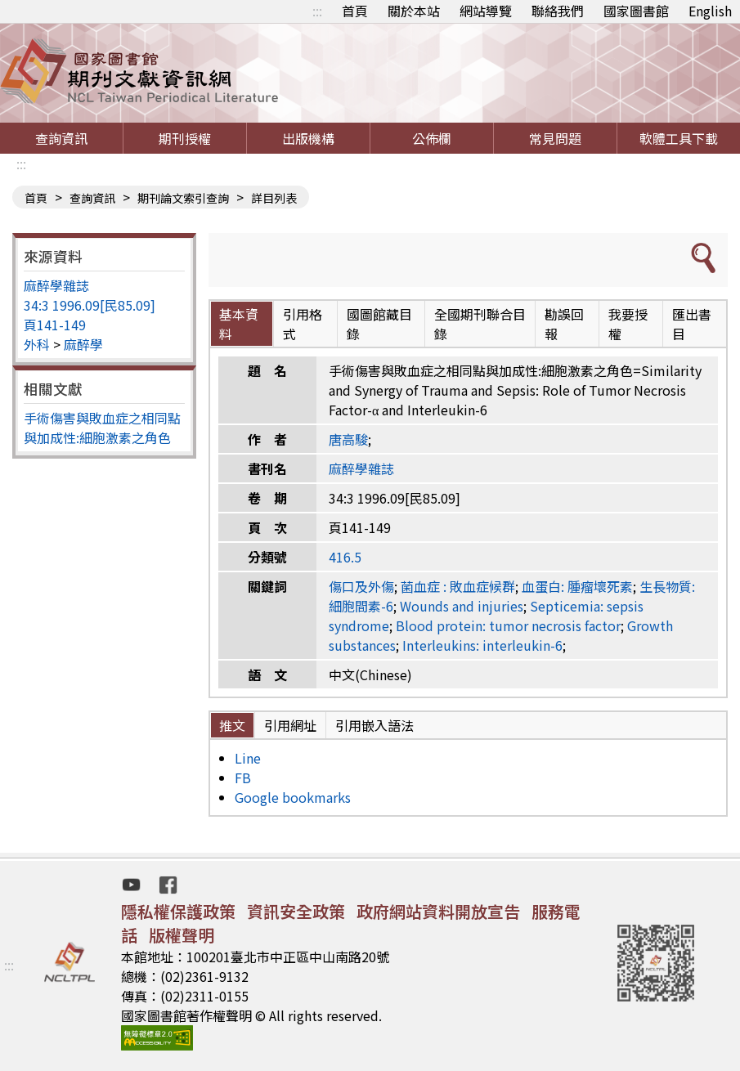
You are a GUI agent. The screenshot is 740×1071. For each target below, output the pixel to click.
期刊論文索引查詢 (183, 198)
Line (248, 758)
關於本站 (414, 10)
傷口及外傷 (361, 586)
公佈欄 (431, 138)
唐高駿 (348, 439)
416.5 (345, 557)
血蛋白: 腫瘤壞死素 (577, 586)
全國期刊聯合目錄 (480, 323)
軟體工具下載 (678, 138)
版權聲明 (181, 935)
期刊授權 (185, 138)
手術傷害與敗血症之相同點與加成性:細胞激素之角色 (102, 427)
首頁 (355, 10)
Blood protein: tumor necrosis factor (508, 625)
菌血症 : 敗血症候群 (458, 586)
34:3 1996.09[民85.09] (89, 305)
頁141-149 (55, 324)
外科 (37, 344)
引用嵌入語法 (374, 725)
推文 (232, 725)
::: (317, 10)
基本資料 (238, 323)
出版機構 (308, 138)
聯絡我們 (557, 10)
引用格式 (302, 323)
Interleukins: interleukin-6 (482, 645)
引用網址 (290, 725)
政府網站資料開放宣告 (438, 911)
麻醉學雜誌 (56, 285)
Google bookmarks (293, 797)
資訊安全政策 (296, 911)
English (710, 10)
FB (243, 777)
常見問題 (555, 138)
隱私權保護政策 (178, 911)
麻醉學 (83, 344)
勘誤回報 (564, 323)
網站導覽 (486, 10)
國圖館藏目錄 (379, 323)
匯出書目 (691, 323)
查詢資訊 (61, 138)
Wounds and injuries (461, 606)
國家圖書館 (636, 10)
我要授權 (628, 323)
